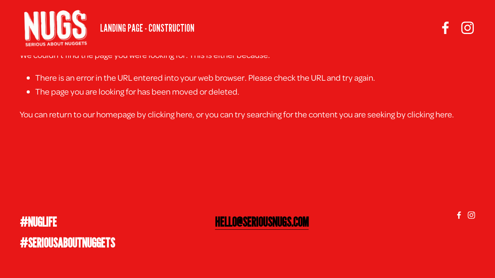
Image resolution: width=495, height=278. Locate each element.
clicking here (170, 113)
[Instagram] (467, 28)
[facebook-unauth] (445, 28)
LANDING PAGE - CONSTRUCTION (147, 27)
